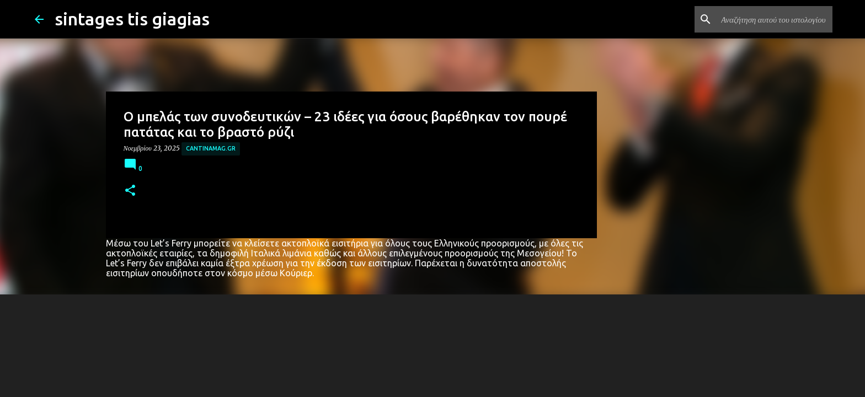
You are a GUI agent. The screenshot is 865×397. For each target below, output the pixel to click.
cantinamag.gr (211, 148)
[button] (130, 191)
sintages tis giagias (132, 19)
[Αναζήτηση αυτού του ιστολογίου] (774, 19)
